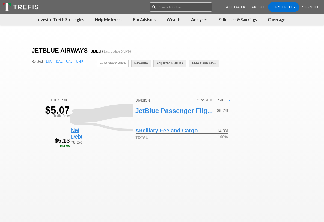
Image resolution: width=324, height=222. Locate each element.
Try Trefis (283, 7)
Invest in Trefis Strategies (60, 19)
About (258, 7)
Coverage (276, 19)
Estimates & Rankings (237, 19)
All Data (236, 7)
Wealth (173, 19)
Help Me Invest (108, 19)
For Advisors (144, 19)
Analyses (199, 19)
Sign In (310, 7)
